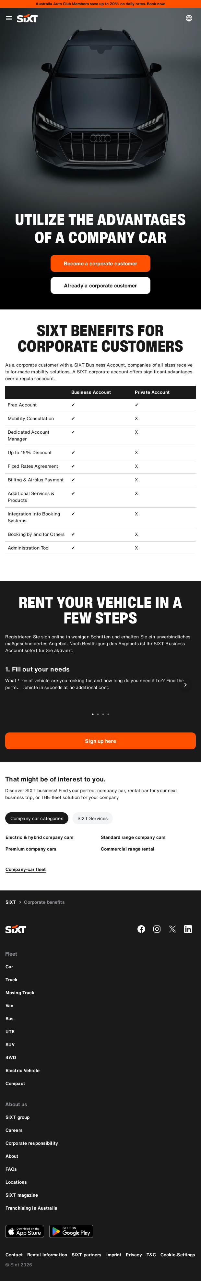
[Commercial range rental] (127, 848)
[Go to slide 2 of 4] (97, 714)
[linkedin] (188, 929)
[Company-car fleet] (25, 869)
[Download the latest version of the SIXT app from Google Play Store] (71, 1231)
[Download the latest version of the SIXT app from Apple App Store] (24, 1231)
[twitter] (172, 929)
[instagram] (157, 929)
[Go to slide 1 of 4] (92, 714)
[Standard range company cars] (133, 837)
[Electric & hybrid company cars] (39, 837)
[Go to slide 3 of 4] (103, 714)
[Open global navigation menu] (9, 18)
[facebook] (141, 929)
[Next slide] (185, 685)
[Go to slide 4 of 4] (108, 714)
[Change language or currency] (190, 18)
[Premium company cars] (31, 848)
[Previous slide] (21, 685)
